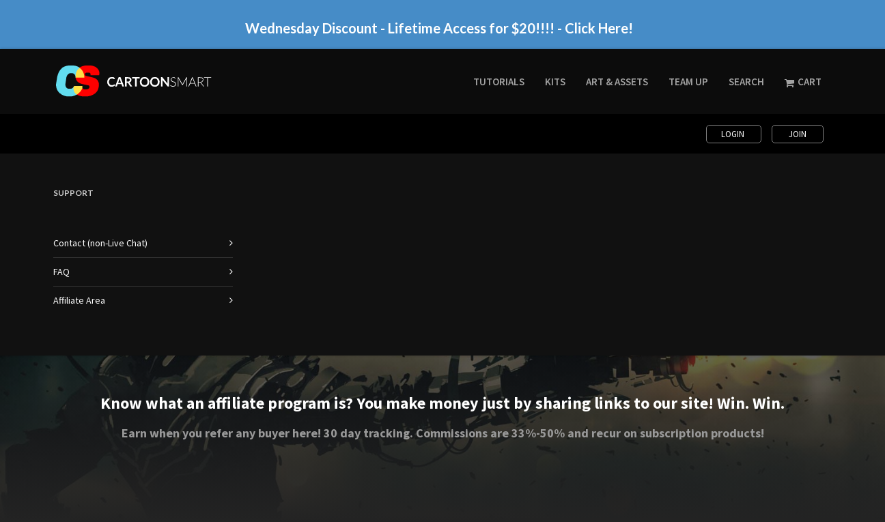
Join (797, 134)
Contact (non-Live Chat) (100, 243)
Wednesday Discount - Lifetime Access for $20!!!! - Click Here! (439, 28)
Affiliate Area (79, 300)
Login (734, 134)
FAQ (61, 271)
